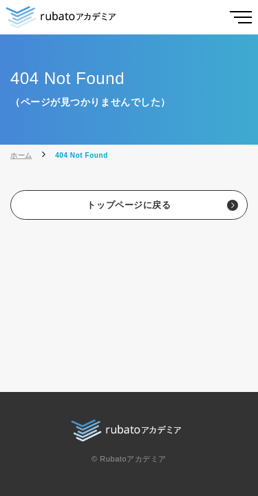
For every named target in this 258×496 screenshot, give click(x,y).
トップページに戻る (129, 205)
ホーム (21, 155)
